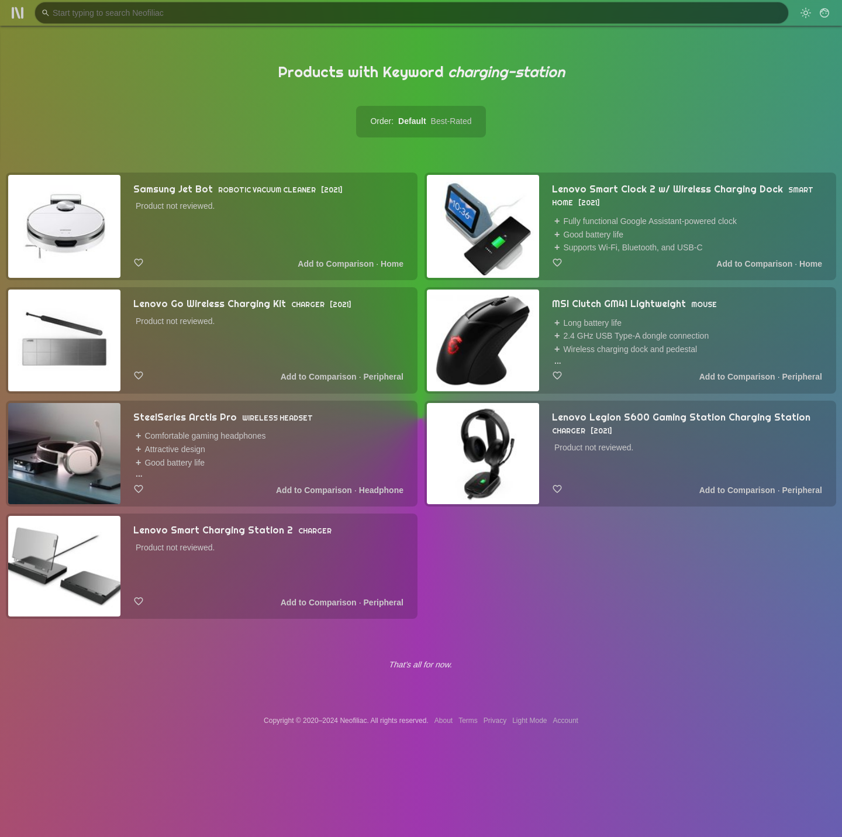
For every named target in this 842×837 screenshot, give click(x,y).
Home (392, 263)
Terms (468, 721)
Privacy (495, 721)
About (443, 721)
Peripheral (383, 376)
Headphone (381, 490)
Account (565, 721)
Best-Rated (451, 121)
